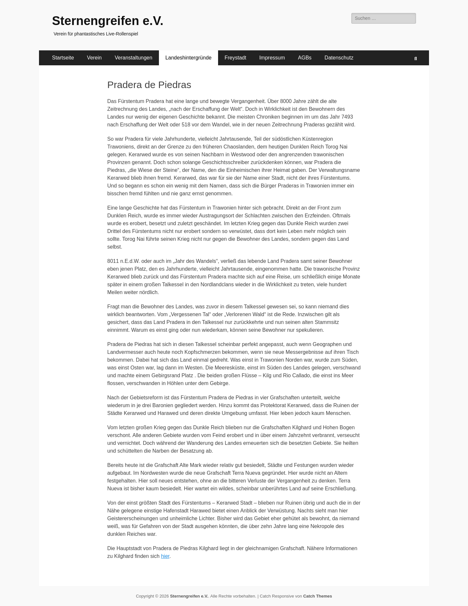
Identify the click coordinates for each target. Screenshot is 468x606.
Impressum (272, 57)
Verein (94, 57)
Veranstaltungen (133, 57)
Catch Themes (317, 596)
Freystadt (235, 57)
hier (165, 556)
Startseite (63, 57)
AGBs (305, 57)
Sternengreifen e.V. (107, 21)
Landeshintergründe (188, 57)
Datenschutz (339, 57)
